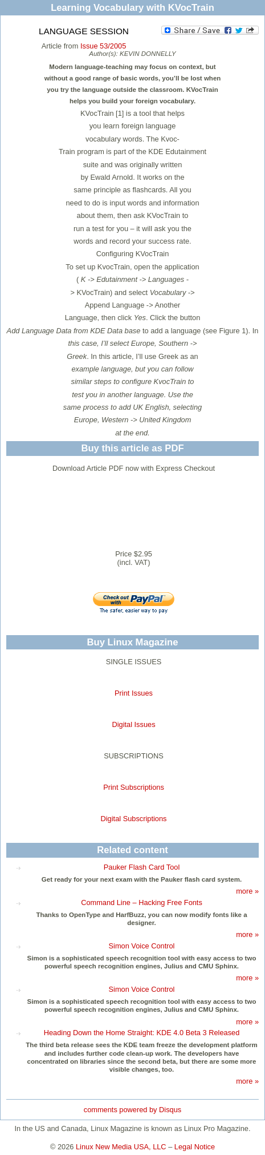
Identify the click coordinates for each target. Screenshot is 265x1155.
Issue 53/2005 (103, 46)
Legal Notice (194, 1146)
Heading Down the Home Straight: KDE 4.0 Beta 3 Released (142, 1032)
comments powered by (132, 1109)
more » (247, 891)
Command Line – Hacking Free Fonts (141, 902)
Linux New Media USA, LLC (121, 1146)
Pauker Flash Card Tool (142, 867)
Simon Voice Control (142, 946)
